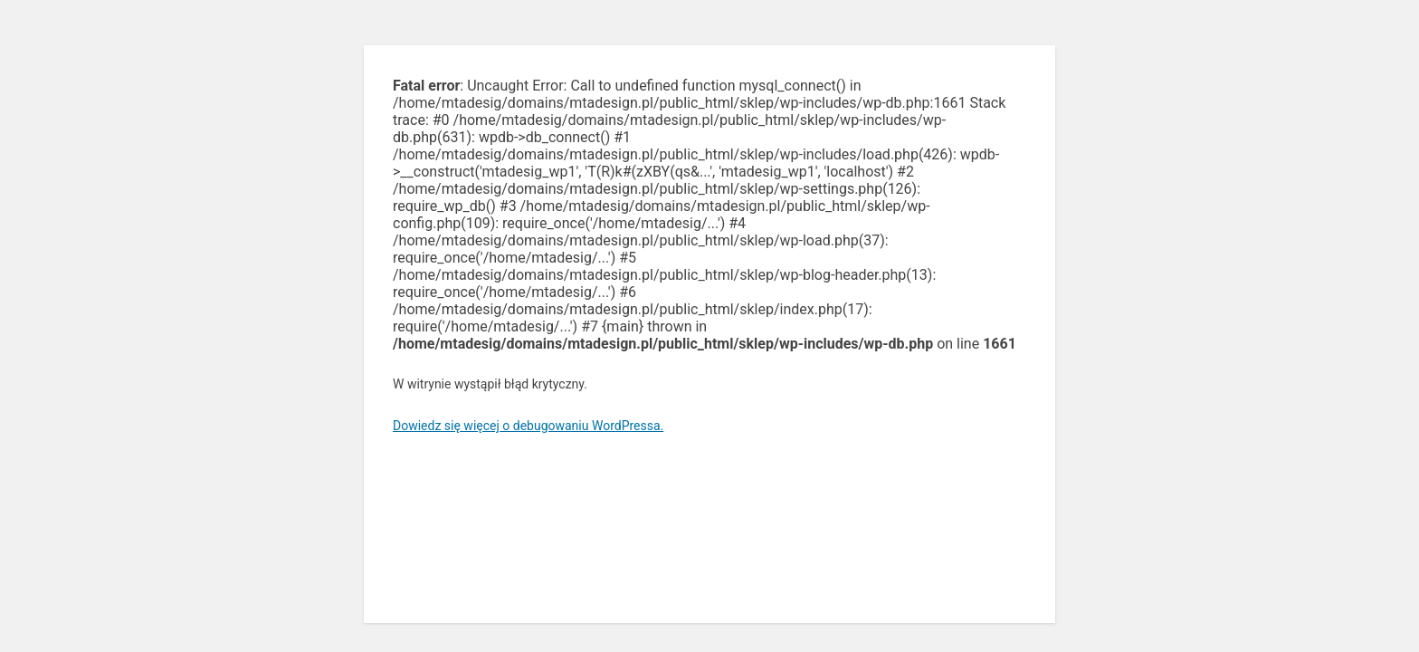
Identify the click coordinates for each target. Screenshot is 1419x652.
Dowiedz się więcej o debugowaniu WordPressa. (528, 425)
